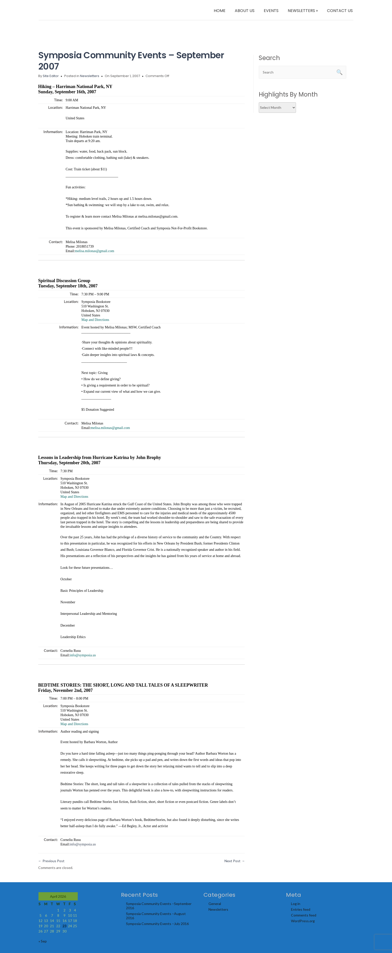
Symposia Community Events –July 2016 (157, 923)
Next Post (234, 861)
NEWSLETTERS (303, 11)
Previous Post (51, 861)
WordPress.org (303, 921)
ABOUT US (244, 11)
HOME (220, 11)
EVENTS (271, 11)
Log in (295, 903)
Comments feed (303, 915)
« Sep (42, 941)
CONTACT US (340, 11)
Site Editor (51, 76)
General (214, 903)
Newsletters (89, 76)
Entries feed (300, 909)
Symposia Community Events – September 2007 (131, 61)
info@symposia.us (83, 844)
